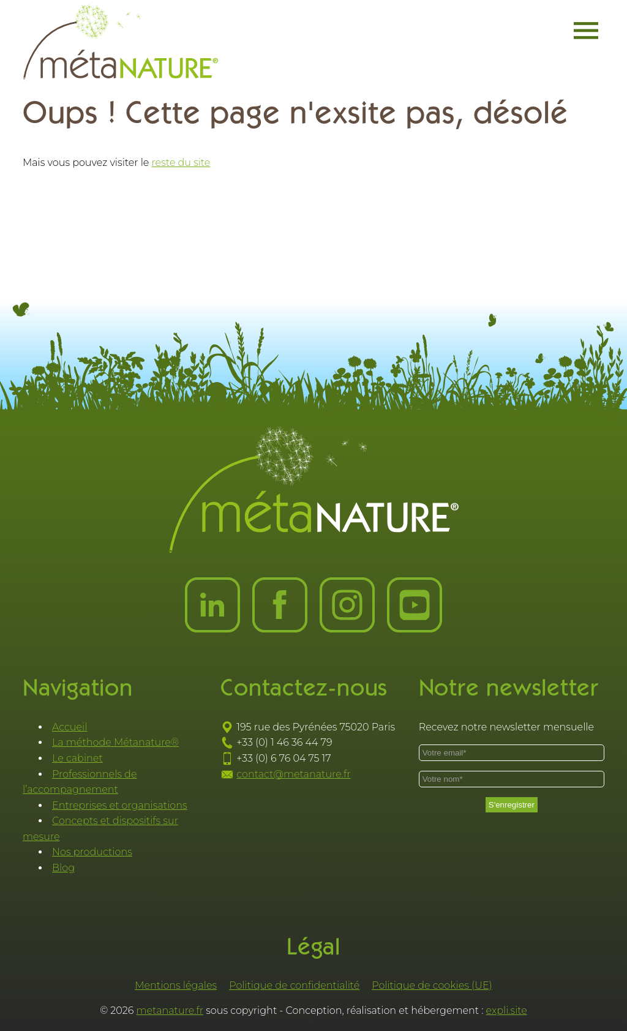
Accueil (69, 727)
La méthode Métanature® (115, 742)
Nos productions (92, 852)
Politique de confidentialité (294, 985)
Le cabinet (77, 758)
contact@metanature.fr (293, 774)
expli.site (506, 1010)
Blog (63, 868)
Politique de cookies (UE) (432, 985)
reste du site (181, 162)
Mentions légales (176, 985)
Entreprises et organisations (119, 805)
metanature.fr (170, 1010)
